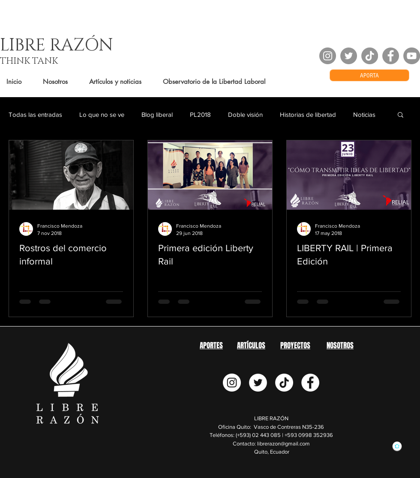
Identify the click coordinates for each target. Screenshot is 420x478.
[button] (400, 115)
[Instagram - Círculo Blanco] (232, 383)
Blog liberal (157, 114)
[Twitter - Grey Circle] (348, 56)
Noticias (364, 114)
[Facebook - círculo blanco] (310, 383)
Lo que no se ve (101, 114)
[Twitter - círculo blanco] (258, 383)
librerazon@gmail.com (283, 443)
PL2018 (200, 114)
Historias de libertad (308, 114)
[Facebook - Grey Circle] (390, 56)
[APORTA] (369, 75)
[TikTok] (369, 56)
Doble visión (245, 114)
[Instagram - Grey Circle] (327, 56)
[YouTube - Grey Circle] (411, 56)
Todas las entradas (35, 114)
